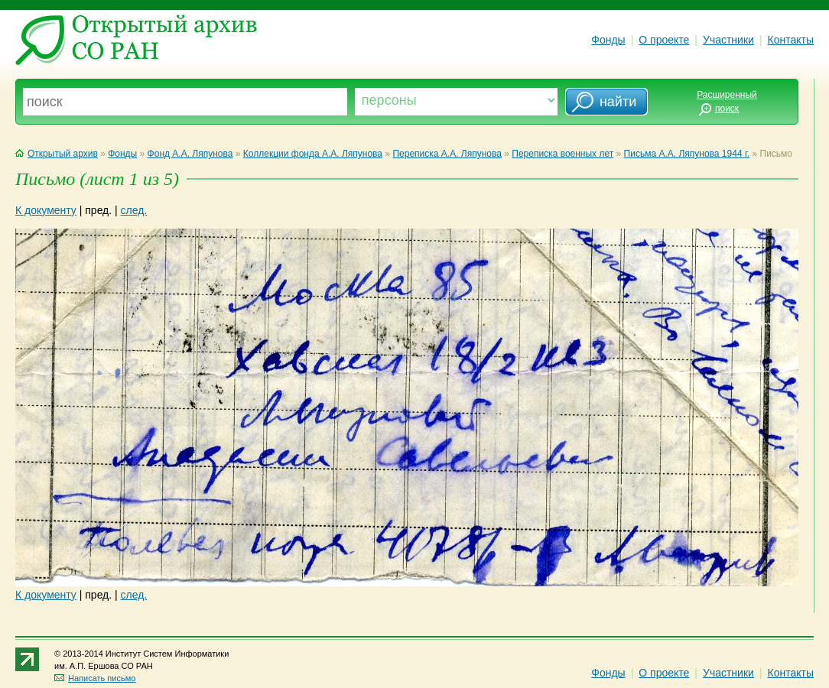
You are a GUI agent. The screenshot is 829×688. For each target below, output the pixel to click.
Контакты (791, 40)
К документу (45, 210)
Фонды (608, 40)
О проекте (664, 40)
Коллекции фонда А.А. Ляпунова (312, 153)
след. (134, 210)
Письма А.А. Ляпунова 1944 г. (687, 153)
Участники (728, 40)
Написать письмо (94, 678)
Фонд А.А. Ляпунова (190, 153)
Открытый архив (56, 153)
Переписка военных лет (562, 153)
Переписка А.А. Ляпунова (446, 153)
